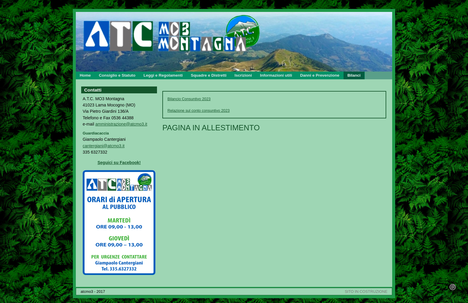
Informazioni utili (276, 75)
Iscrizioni (243, 75)
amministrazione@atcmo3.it (121, 124)
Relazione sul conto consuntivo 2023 (198, 110)
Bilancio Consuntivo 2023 (188, 99)
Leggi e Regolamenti (163, 75)
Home (85, 75)
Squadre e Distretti (208, 75)
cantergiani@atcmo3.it (103, 145)
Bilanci (354, 75)
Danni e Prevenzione (319, 75)
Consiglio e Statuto (117, 75)
